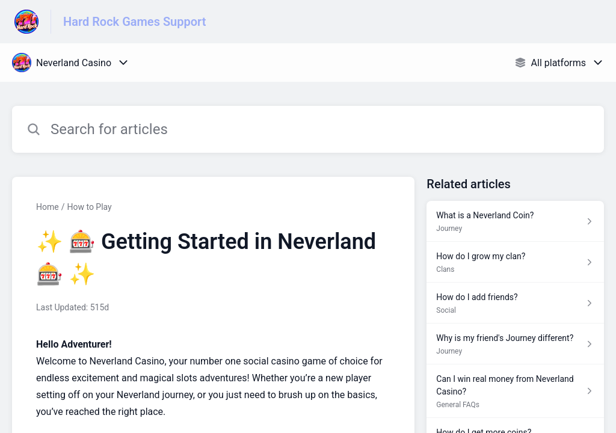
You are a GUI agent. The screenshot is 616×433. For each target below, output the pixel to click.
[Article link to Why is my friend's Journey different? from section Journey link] (515, 344)
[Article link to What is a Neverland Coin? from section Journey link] (515, 221)
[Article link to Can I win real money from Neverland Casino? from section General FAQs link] (515, 391)
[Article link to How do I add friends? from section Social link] (515, 303)
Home (47, 207)
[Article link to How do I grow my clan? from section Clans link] (515, 262)
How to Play (89, 207)
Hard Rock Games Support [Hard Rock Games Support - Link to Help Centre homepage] (134, 21)
